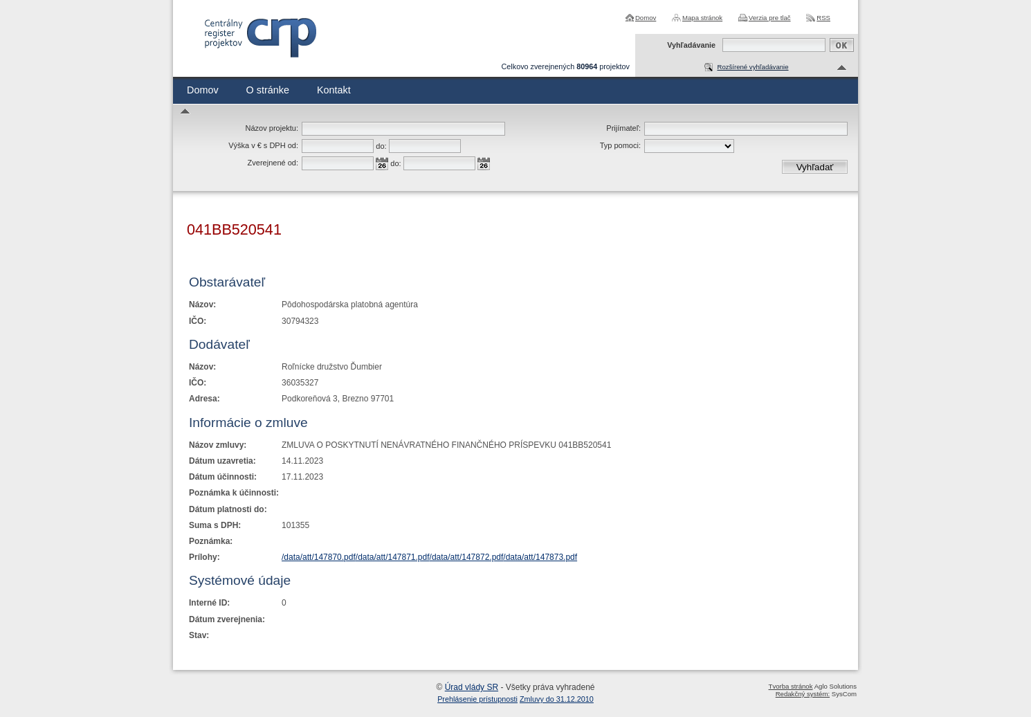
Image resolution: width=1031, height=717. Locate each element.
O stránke (267, 90)
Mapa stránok (702, 17)
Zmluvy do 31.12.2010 (557, 699)
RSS (823, 17)
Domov (645, 17)
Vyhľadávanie (691, 45)
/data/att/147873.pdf (540, 557)
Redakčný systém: (803, 694)
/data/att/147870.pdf (319, 557)
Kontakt (334, 90)
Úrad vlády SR (471, 687)
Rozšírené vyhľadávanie (752, 67)
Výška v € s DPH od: (263, 145)
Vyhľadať (815, 167)
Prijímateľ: (623, 128)
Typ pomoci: (620, 145)
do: (381, 146)
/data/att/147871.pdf (393, 557)
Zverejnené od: (273, 162)
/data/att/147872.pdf (467, 557)
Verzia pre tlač (770, 17)
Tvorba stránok (791, 686)
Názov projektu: (272, 128)
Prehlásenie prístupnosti (477, 699)
